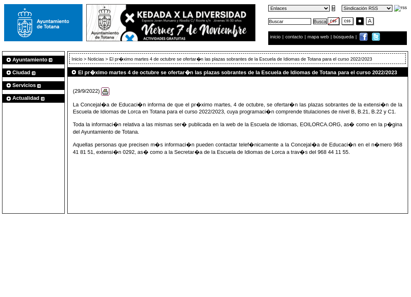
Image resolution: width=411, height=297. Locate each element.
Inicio (78, 59)
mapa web (318, 36)
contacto (293, 36)
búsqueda (344, 36)
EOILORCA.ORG (320, 124)
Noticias (95, 59)
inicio (276, 36)
